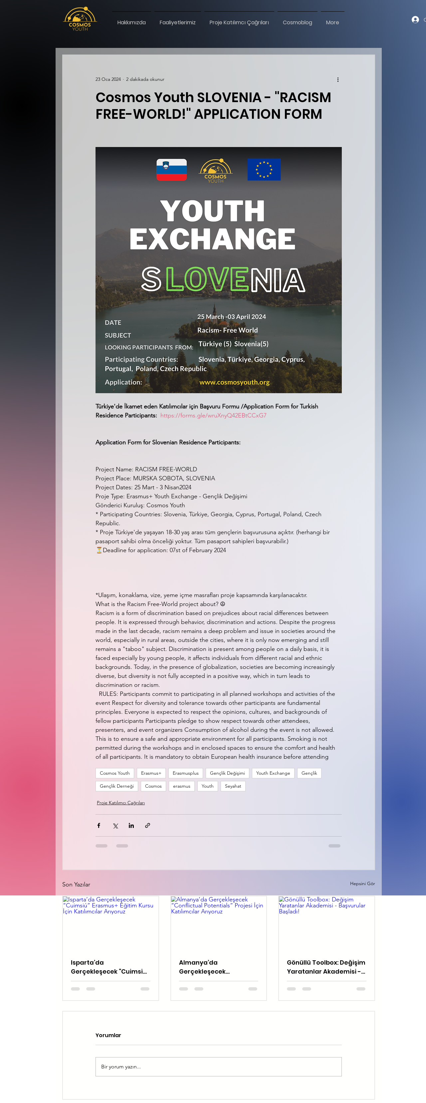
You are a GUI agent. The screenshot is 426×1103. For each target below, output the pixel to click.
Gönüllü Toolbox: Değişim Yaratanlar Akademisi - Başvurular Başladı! (326, 967)
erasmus (181, 786)
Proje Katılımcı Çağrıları (121, 803)
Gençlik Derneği (117, 786)
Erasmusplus (186, 773)
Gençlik (309, 773)
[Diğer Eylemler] (338, 79)
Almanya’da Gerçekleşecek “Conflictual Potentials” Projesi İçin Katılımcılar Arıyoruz (215, 967)
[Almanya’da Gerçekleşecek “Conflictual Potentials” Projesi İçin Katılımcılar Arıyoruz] (219, 923)
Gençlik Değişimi (227, 773)
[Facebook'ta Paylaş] (99, 825)
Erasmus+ (151, 773)
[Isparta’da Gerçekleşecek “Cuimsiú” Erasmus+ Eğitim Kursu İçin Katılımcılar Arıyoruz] (110, 923)
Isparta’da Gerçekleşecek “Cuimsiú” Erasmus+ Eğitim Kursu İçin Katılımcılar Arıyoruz (110, 967)
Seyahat (233, 786)
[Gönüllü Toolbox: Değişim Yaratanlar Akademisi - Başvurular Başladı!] (326, 923)
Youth (208, 786)
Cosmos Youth (115, 773)
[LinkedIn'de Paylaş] (131, 825)
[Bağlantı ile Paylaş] (147, 825)
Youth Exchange (273, 773)
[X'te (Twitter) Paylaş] (115, 825)
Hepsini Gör (362, 883)
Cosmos (153, 786)
